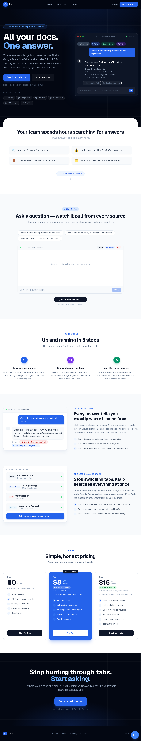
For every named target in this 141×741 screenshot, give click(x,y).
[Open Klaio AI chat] (135, 735)
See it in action (16, 77)
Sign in (115, 4)
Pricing (76, 4)
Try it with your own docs (70, 299)
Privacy (54, 733)
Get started (128, 4)
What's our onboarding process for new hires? (40, 232)
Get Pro (70, 633)
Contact (84, 733)
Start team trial (116, 633)
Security (73, 733)
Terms (64, 733)
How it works (63, 4)
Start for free (43, 77)
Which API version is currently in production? (40, 238)
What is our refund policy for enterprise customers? (90, 232)
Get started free (70, 701)
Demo (50, 4)
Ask (116, 290)
